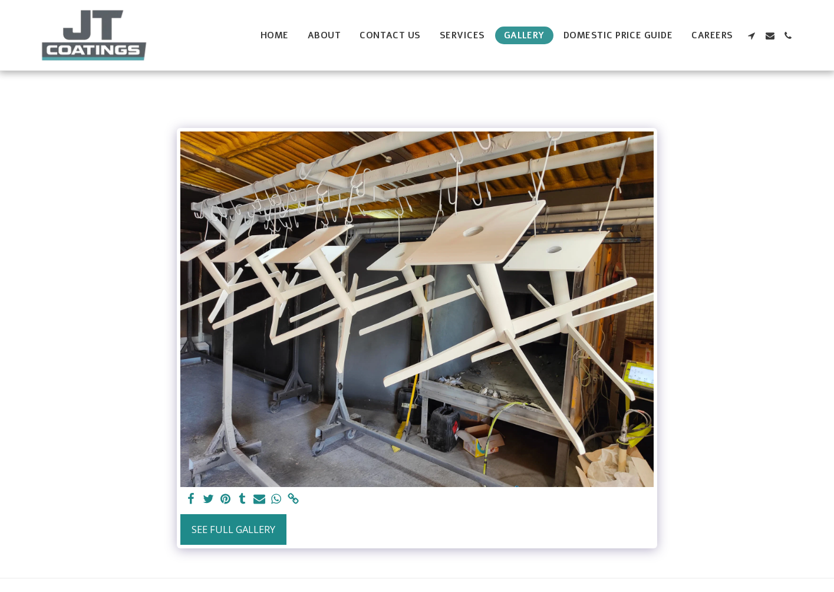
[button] (751, 35)
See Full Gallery (233, 529)
